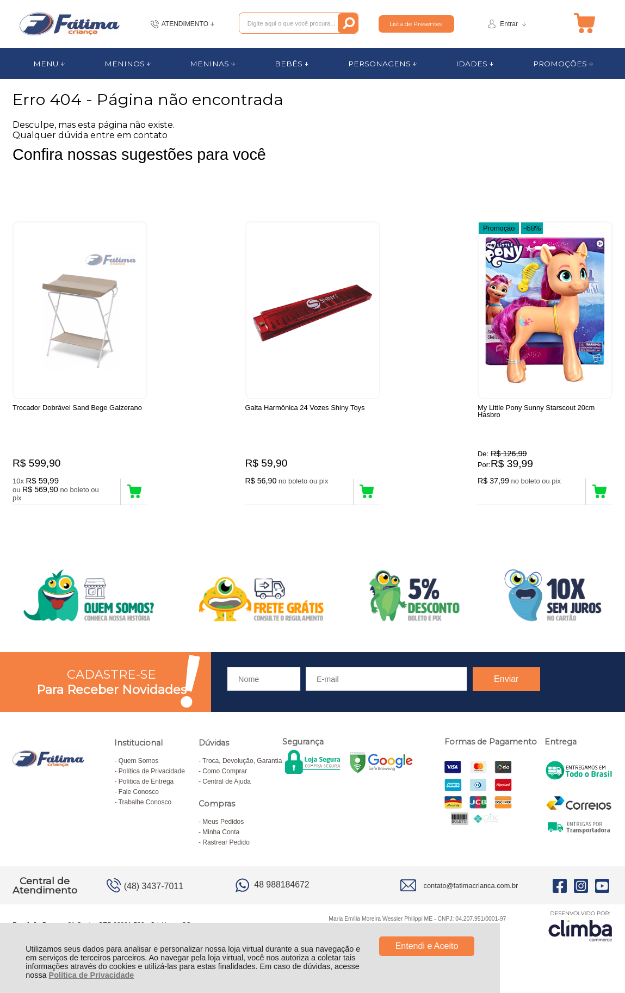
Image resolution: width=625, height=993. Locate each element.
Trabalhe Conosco (145, 804)
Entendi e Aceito (427, 946)
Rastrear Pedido (226, 844)
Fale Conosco (139, 794)
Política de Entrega (146, 783)
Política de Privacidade (91, 975)
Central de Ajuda (226, 783)
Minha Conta (220, 834)
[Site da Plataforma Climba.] (580, 928)
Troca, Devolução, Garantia (242, 763)
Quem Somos (138, 763)
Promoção (499, 228)
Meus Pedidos (223, 824)
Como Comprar (224, 773)
